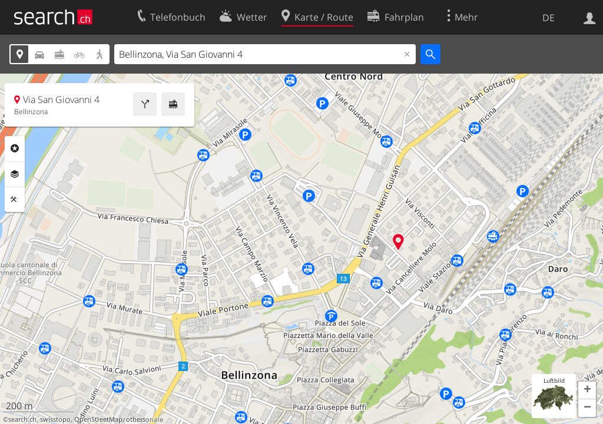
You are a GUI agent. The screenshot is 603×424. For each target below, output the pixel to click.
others (135, 419)
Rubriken (15, 148)
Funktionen (15, 199)
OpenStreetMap (98, 419)
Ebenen (15, 174)
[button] (587, 390)
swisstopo (55, 419)
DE (548, 17)
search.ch (22, 419)
